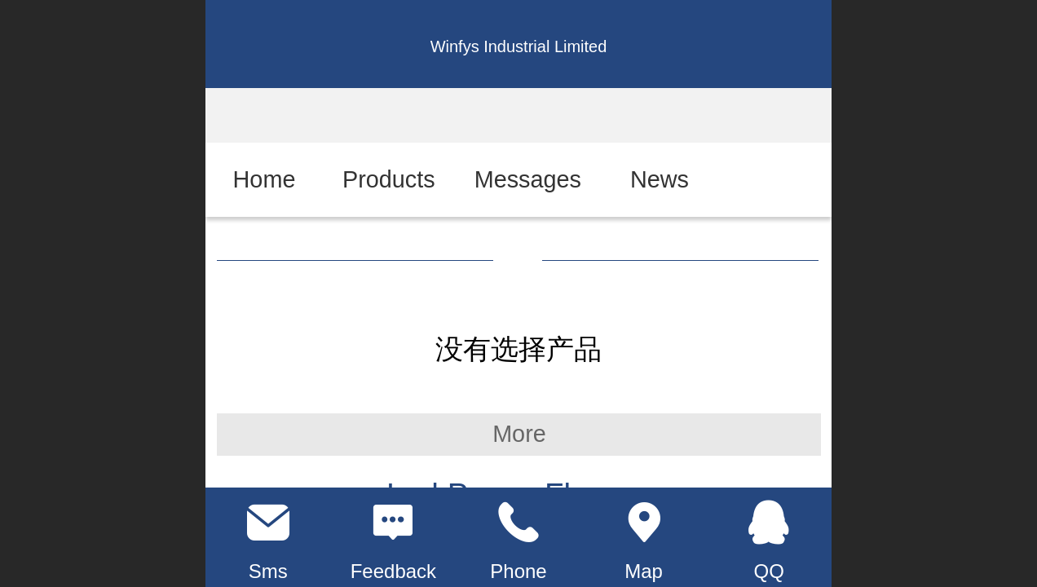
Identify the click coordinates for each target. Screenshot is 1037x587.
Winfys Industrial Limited (518, 46)
